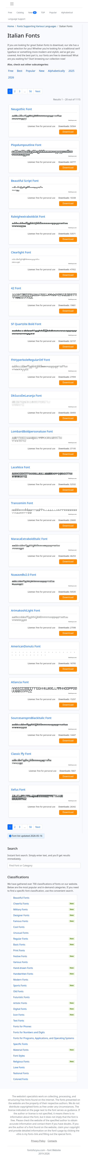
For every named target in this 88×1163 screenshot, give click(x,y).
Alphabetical (67, 12)
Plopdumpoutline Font (26, 145)
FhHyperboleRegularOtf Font (30, 360)
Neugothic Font (21, 109)
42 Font (16, 288)
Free (10, 12)
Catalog (20, 12)
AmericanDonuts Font (26, 646)
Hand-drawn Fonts (23, 968)
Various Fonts (20, 962)
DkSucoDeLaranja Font (26, 396)
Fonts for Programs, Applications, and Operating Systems (43, 1038)
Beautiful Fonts (21, 897)
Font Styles (19, 1055)
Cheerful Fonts (21, 903)
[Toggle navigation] (12, 4)
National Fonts (21, 1073)
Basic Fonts (19, 944)
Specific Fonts (20, 1044)
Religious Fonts (21, 1061)
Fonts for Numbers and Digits (29, 1032)
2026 (11, 77)
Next (37, 91)
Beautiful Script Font (25, 181)
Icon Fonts (18, 1014)
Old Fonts (18, 991)
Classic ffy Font (21, 754)
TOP (43, 12)
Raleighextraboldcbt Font (28, 216)
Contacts (52, 1140)
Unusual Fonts (21, 932)
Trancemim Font (22, 503)
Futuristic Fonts (21, 997)
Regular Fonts (20, 938)
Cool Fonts (19, 927)
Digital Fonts (20, 1008)
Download (67, 131)
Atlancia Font (20, 682)
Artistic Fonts (20, 1003)
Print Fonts (19, 950)
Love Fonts (19, 1067)
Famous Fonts (20, 921)
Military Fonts (20, 909)
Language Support (16, 19)
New (32, 12)
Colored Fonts (20, 1079)
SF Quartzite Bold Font (26, 324)
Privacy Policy (38, 1140)
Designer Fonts (21, 915)
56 (30, 91)
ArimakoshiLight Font (25, 610)
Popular (53, 12)
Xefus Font (18, 789)
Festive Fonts (20, 956)
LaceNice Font (20, 467)
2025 (71, 70)
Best (19, 70)
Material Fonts (21, 1049)
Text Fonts (18, 1020)
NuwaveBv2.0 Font (23, 575)
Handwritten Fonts (23, 973)
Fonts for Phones (22, 1026)
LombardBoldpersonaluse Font (32, 431)
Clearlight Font (21, 252)
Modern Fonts (20, 979)
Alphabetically (56, 70)
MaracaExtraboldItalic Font (29, 539)
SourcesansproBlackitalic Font (31, 718)
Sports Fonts (20, 985)
